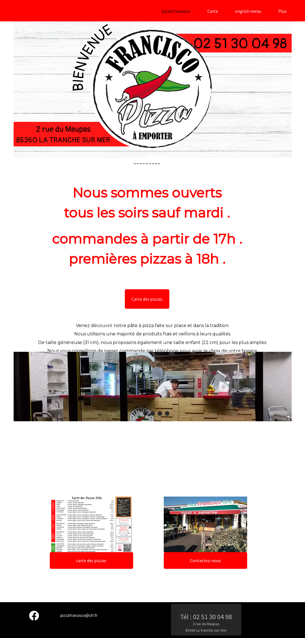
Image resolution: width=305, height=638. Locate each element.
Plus (282, 11)
